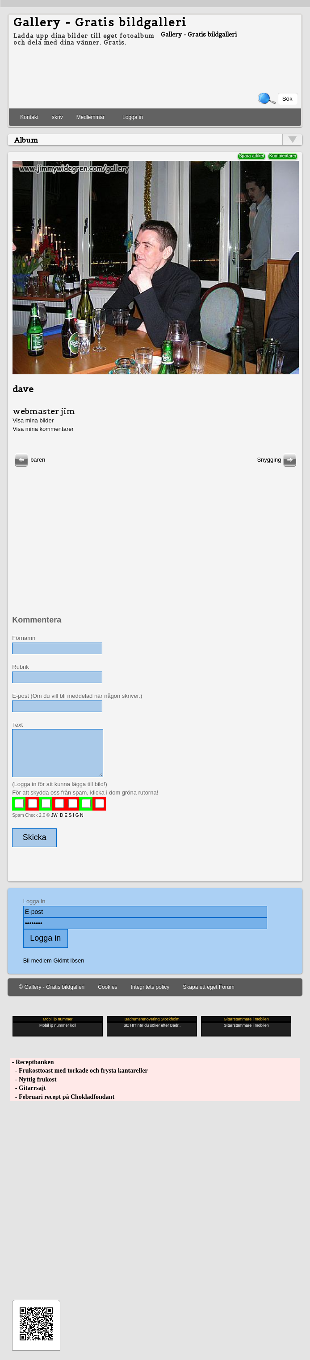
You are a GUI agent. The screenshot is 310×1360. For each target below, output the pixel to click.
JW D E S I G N (67, 815)
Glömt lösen (68, 960)
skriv (57, 117)
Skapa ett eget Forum (208, 987)
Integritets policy (150, 987)
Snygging (278, 459)
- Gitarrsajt (28, 1088)
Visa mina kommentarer (43, 429)
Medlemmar (90, 117)
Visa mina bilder (33, 420)
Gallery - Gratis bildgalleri (100, 22)
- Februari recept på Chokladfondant (62, 1097)
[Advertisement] (154, 531)
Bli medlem (37, 960)
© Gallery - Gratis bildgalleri (51, 987)
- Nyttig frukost (33, 1079)
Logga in (132, 117)
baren (29, 459)
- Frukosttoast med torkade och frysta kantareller (78, 1070)
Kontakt (29, 117)
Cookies (107, 987)
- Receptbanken (32, 1062)
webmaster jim (44, 411)
